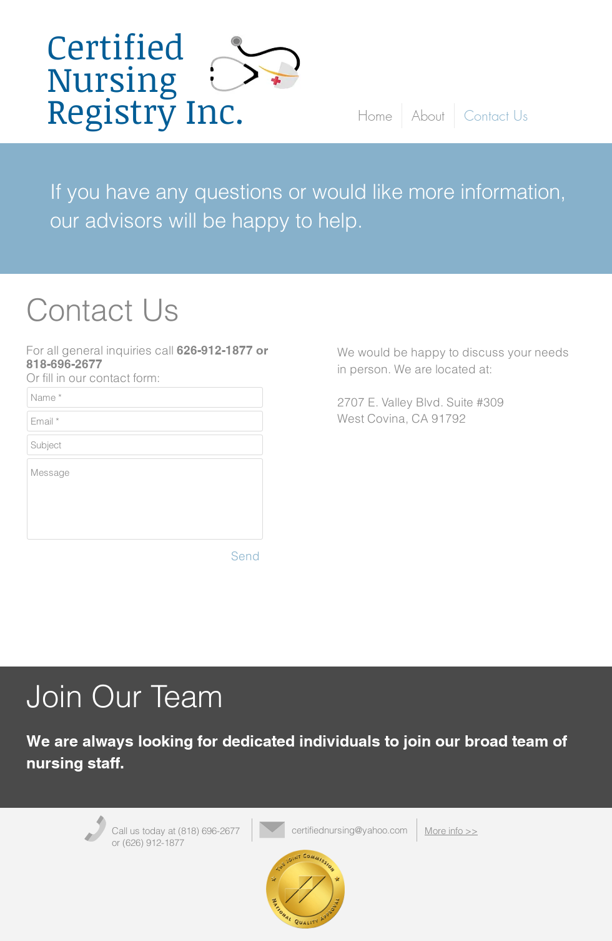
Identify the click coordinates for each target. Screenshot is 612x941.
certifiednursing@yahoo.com (350, 830)
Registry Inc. (145, 110)
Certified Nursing (115, 62)
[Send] (245, 556)
